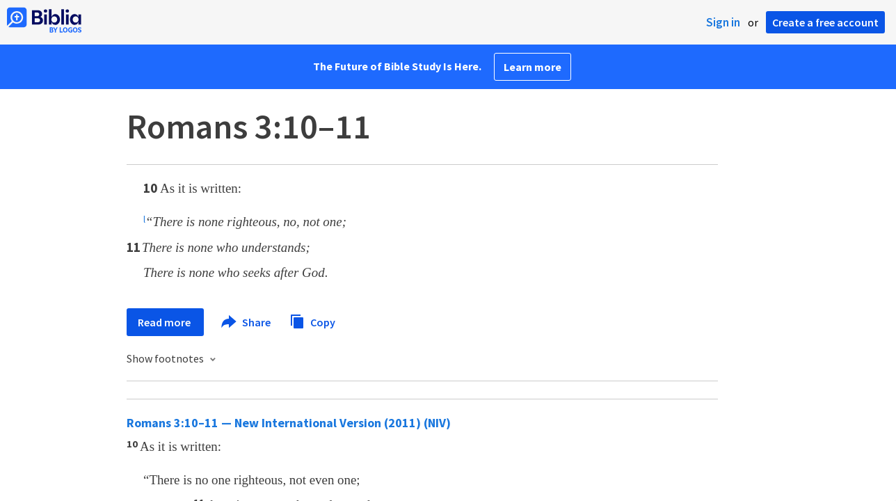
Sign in (723, 22)
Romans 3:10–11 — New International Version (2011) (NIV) (289, 423)
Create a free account (825, 22)
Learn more (532, 67)
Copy (312, 320)
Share (247, 322)
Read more (165, 322)
